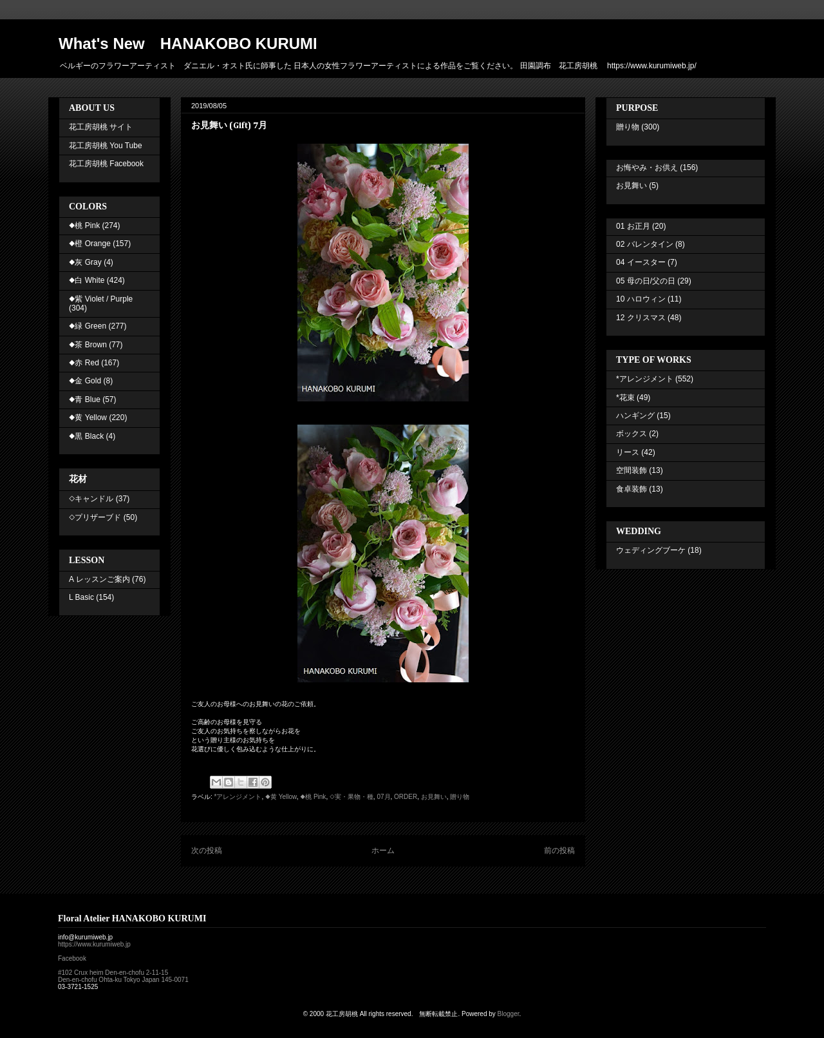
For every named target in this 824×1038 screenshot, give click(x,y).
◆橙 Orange (90, 243)
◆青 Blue (84, 399)
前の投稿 (559, 850)
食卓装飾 (631, 489)
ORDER (405, 796)
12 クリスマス (641, 317)
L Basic (81, 597)
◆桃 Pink (313, 796)
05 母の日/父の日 (645, 280)
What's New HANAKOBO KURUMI (188, 43)
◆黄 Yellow (281, 796)
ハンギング (635, 415)
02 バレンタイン (644, 244)
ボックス (631, 433)
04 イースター (641, 262)
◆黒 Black (86, 436)
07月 (383, 796)
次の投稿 (206, 850)
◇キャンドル (91, 498)
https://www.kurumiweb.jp (94, 944)
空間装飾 (631, 470)
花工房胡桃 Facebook (106, 163)
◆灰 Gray (85, 262)
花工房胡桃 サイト (101, 126)
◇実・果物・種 (351, 796)
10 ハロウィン (641, 298)
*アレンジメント (238, 796)
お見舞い (434, 796)
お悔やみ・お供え (647, 167)
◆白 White (86, 280)
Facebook (72, 958)
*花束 (625, 397)
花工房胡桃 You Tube (105, 145)
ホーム (383, 850)
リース (627, 452)
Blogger (509, 1013)
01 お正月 (633, 226)
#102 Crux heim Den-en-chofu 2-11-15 (113, 972)
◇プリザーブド (95, 517)
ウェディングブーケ (651, 550)
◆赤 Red (84, 362)
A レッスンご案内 (99, 579)
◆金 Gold (85, 380)
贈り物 (459, 796)
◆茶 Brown (88, 344)
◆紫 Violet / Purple (101, 298)
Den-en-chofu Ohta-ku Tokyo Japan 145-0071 (123, 979)
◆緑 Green (87, 326)
